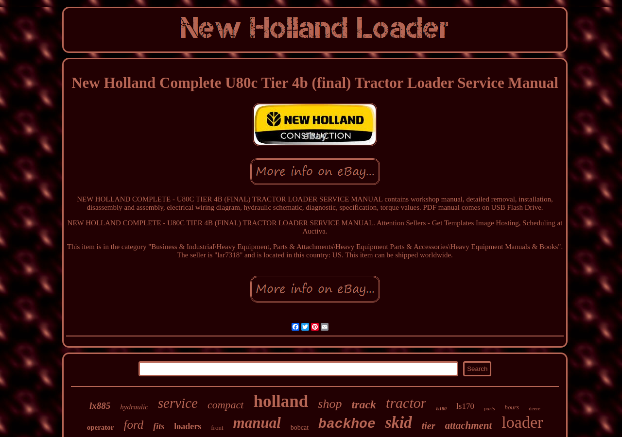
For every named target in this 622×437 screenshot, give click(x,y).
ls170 (465, 406)
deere (534, 408)
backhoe (347, 424)
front (217, 427)
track (363, 404)
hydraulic (134, 407)
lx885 (99, 406)
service (178, 403)
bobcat (300, 427)
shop (330, 404)
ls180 (441, 408)
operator (100, 427)
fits (158, 426)
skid (398, 422)
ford (134, 424)
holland (280, 401)
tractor (406, 403)
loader (522, 422)
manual (257, 422)
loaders (187, 426)
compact (225, 405)
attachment (468, 425)
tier (428, 425)
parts (489, 408)
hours (512, 407)
